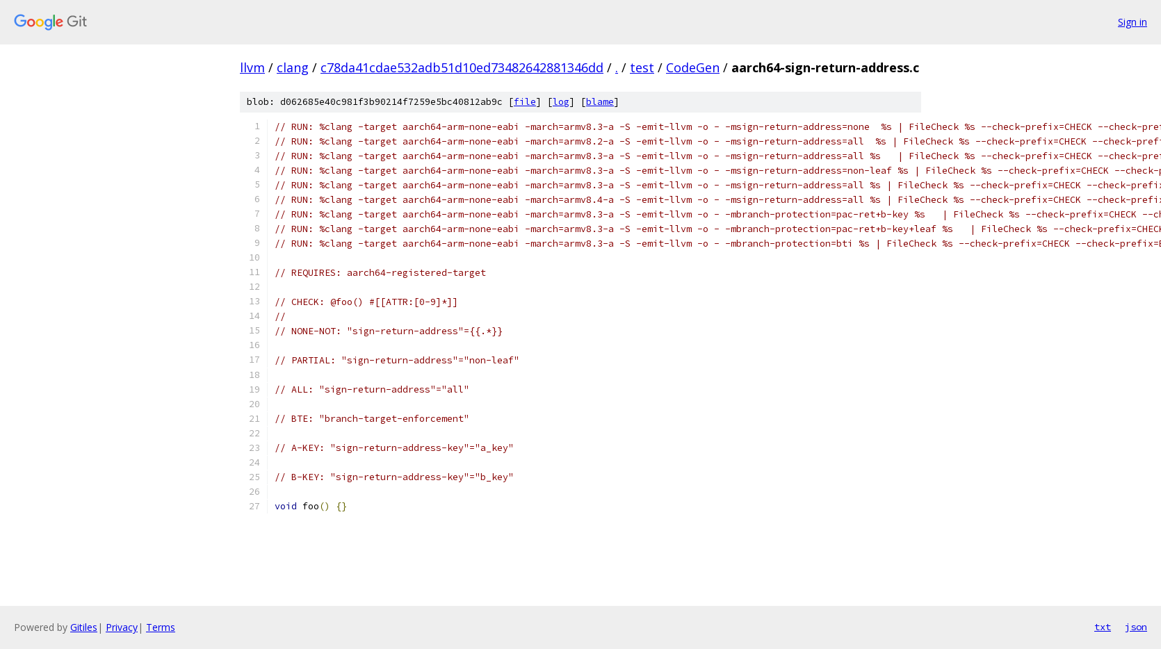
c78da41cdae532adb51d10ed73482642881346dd (461, 67)
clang (293, 67)
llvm (252, 67)
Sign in (1132, 21)
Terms (160, 627)
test (642, 67)
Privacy (122, 627)
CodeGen (693, 67)
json (1136, 627)
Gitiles (83, 627)
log (561, 102)
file (525, 102)
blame (600, 102)
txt (1102, 627)
